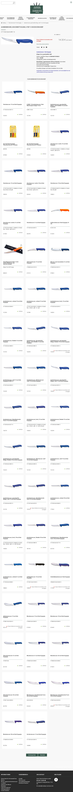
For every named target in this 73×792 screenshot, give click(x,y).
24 (29, 666)
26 (5, 706)
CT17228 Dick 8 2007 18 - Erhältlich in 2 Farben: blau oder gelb (60, 189)
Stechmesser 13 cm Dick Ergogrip (12, 104)
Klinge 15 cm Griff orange (8, 267)
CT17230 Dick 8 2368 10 (8, 306)
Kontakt (20, 778)
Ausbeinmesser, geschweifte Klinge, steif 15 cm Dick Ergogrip (12, 499)
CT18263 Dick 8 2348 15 (32, 621)
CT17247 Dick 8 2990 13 (32, 385)
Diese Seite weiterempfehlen (42, 44)
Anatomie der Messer (6, 784)
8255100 (5, 149)
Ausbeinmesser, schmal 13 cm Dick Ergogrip (36, 302)
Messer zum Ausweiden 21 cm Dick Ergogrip (60, 262)
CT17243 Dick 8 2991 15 (8, 503)
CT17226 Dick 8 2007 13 (8, 109)
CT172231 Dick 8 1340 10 (32, 582)
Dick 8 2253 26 (30, 700)
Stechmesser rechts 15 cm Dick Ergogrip (59, 144)
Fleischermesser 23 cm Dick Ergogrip (11, 695)
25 (5, 666)
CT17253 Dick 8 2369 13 (32, 739)
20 (29, 194)
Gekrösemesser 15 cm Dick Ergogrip (34, 262)
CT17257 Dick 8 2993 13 (8, 385)
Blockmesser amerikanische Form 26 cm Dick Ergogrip (36, 695)
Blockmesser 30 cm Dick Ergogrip (12, 734)
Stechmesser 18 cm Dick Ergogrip (59, 183)
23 (52, 627)
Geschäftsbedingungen (24, 781)
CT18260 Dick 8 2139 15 (32, 267)
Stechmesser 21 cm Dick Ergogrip (36, 222)
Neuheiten (3, 786)
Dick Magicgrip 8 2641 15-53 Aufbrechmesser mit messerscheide (10, 263)
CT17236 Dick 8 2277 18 (55, 542)
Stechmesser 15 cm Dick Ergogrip (12, 183)
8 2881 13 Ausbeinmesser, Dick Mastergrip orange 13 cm (35, 105)
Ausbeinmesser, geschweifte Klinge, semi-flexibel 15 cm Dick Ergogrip (59, 105)
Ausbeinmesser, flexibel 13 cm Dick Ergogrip (12, 341)
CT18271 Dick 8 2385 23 (8, 700)
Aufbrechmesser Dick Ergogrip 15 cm (59, 223)
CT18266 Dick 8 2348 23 (55, 660)
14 (52, 312)
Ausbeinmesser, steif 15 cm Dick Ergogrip (59, 459)
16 (5, 115)
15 (5, 430)
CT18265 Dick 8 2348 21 (32, 660)
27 (29, 273)
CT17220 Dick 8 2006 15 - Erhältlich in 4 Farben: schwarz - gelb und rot (60, 149)
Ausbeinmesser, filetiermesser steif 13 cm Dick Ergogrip (35, 380)
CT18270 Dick (6, 660)
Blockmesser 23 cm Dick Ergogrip (59, 655)
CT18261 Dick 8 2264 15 (8, 621)
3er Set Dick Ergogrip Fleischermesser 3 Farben (10, 144)
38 (5, 273)
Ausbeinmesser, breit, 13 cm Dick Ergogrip (59, 302)
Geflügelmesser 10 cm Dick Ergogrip (34, 577)
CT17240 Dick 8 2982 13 (32, 345)
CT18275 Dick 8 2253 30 (55, 700)
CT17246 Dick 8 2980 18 (32, 542)
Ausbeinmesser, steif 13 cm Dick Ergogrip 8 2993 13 (12, 380)
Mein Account (22, 780)
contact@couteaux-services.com (45, 786)
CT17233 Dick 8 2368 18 (55, 503)
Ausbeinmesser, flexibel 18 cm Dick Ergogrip (36, 538)
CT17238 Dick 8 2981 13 (55, 345)
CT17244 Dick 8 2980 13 (8, 345)
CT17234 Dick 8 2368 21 (8, 582)
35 (5, 745)
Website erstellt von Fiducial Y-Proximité (63, 766)
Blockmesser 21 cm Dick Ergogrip (36, 655)
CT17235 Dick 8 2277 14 (8, 424)
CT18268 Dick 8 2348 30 (8, 739)
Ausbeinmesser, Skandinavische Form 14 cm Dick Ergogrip (12, 420)
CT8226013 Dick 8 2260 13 (55, 582)
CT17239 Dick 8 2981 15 (8, 463)
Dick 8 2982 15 (53, 109)
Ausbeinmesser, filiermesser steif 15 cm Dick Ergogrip (36, 459)
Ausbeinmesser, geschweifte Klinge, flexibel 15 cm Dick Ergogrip (12, 459)
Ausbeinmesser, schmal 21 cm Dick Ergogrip (12, 577)
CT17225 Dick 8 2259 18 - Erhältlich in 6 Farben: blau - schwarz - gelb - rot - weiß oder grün (12, 543)
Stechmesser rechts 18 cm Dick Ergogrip (35, 184)
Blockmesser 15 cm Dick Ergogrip (36, 616)
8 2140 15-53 (53, 227)
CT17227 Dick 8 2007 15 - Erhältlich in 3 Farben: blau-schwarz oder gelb (12, 189)
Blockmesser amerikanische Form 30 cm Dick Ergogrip (59, 695)
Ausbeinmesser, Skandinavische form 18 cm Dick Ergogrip (59, 538)
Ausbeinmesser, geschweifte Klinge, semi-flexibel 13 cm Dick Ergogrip (35, 342)
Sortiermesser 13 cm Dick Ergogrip (36, 734)
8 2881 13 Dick (30, 109)
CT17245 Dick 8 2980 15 (55, 424)
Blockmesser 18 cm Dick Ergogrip (59, 616)
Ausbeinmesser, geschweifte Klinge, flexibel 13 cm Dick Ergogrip (59, 341)
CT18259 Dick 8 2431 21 (55, 267)
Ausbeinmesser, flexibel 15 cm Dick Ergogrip (60, 420)
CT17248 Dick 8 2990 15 (32, 463)
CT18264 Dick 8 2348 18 (55, 621)
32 (29, 706)
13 (29, 115)
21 (5, 233)
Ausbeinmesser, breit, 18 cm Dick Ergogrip (12, 538)
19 (52, 194)
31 (52, 233)
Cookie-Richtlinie (5, 790)
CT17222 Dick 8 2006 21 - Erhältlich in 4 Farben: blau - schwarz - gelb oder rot (12, 228)
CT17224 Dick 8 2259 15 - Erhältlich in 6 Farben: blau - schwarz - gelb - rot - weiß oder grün (36, 425)
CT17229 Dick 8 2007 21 (32, 227)
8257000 (28, 149)
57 (29, 155)
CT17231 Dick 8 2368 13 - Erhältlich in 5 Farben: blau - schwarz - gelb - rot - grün (36, 307)
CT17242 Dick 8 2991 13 (55, 385)
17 (52, 509)
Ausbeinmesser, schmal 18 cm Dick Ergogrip (60, 499)
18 (5, 194)
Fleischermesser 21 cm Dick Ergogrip (11, 656)
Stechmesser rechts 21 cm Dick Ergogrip (12, 223)
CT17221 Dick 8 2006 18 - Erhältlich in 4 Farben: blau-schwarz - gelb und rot (36, 189)
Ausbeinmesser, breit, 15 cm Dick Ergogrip (36, 420)
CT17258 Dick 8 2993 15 (55, 463)
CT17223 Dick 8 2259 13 (55, 306)
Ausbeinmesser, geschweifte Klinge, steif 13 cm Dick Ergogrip (22, 27)
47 (5, 155)
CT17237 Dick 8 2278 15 (32, 503)
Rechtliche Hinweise (23, 783)
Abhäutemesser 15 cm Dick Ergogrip (10, 617)
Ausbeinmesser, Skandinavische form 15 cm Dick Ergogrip (35, 499)
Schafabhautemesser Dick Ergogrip (60, 577)
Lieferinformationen (5, 787)
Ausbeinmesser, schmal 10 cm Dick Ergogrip (12, 302)
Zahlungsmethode (5, 789)
